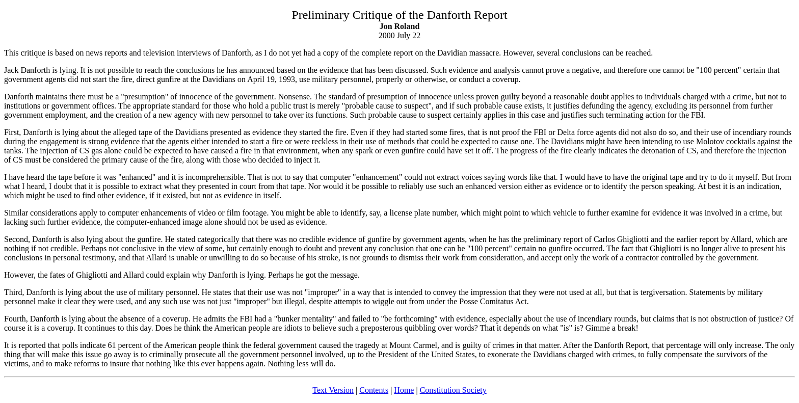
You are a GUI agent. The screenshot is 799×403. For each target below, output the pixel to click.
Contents (373, 390)
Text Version (333, 390)
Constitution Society (453, 390)
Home (404, 390)
